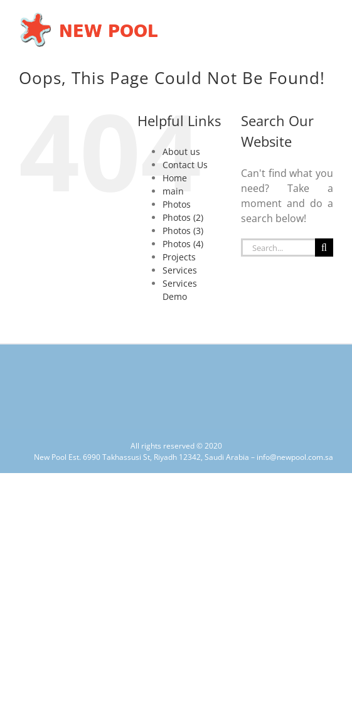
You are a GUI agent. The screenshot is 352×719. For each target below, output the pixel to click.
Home (175, 178)
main (173, 191)
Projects (179, 257)
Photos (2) (183, 217)
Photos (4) (183, 244)
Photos (177, 204)
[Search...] (278, 247)
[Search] (324, 247)
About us (181, 151)
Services (180, 270)
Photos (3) (183, 231)
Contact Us (185, 165)
